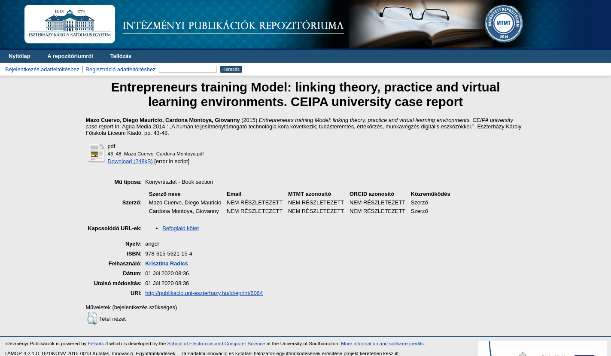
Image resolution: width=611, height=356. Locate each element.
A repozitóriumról (70, 56)
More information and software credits (382, 343)
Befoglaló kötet (180, 228)
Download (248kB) (130, 161)
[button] (92, 318)
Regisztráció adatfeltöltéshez (120, 69)
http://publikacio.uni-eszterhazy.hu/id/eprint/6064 (204, 293)
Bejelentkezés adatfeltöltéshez (42, 69)
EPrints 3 (98, 343)
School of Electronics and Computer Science (216, 343)
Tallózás (121, 56)
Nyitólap (19, 56)
